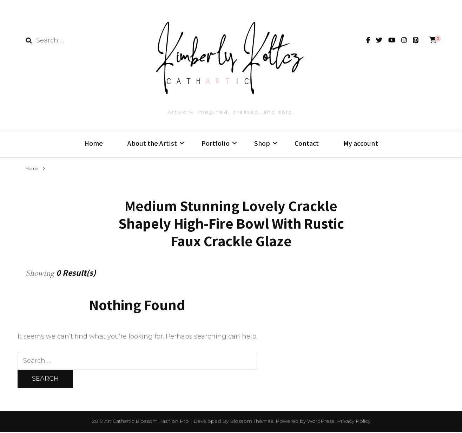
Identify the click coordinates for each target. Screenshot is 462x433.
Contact (307, 143)
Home (93, 143)
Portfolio (216, 143)
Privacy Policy (353, 422)
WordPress (320, 422)
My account (360, 143)
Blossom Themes (251, 422)
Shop (262, 143)
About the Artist (152, 143)
